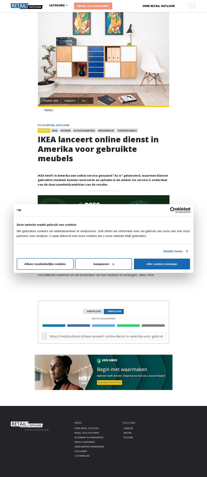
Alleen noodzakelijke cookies (45, 263)
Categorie (57, 5)
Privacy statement (84, 442)
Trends (48, 110)
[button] (182, 5)
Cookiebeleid (82, 455)
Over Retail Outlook (159, 6)
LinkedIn (128, 428)
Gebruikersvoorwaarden (89, 446)
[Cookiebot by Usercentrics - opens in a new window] (172, 210)
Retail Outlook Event (93, 6)
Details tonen (173, 251)
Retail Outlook (57, 125)
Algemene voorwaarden (88, 437)
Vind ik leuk (94, 311)
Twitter (127, 432)
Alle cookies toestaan (162, 263)
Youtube (128, 437)
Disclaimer (80, 451)
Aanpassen (103, 263)
